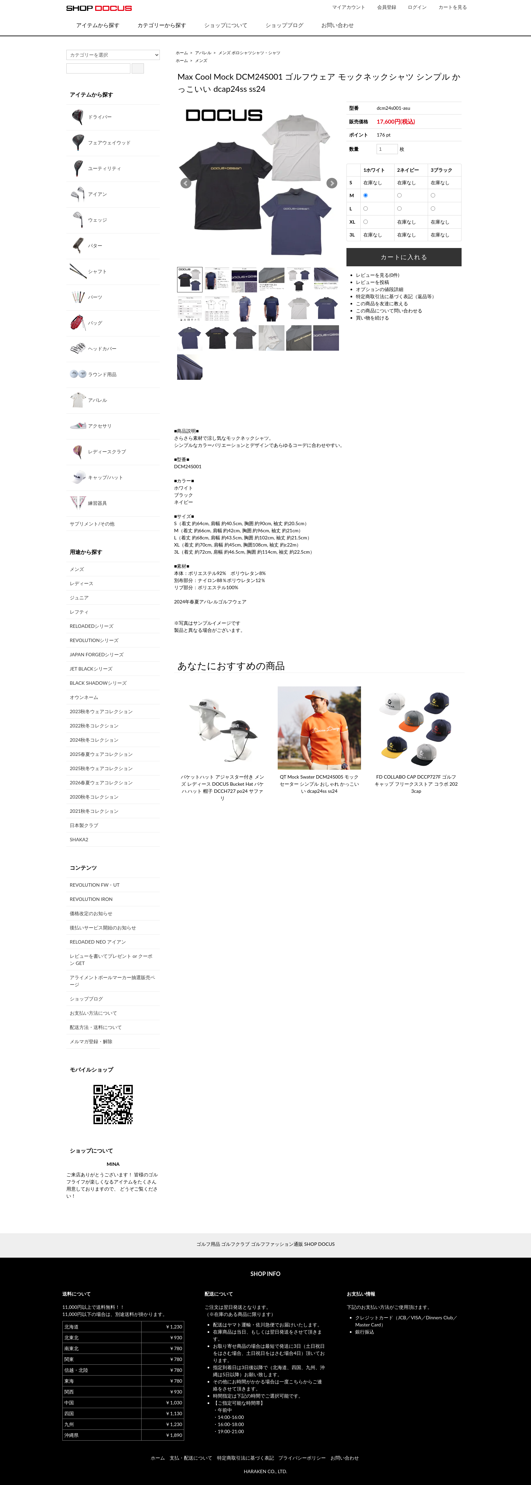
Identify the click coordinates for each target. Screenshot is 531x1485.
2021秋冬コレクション (94, 811)
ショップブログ (279, 25)
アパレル (203, 52)
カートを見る (449, 7)
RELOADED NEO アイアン (98, 942)
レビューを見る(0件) (377, 275)
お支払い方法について (93, 1013)
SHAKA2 (79, 839)
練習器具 (88, 502)
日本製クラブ (84, 825)
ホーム (182, 52)
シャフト (88, 271)
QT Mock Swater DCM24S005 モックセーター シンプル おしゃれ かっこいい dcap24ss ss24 (319, 784)
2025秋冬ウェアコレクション (101, 768)
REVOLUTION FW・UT (95, 885)
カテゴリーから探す (157, 25)
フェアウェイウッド (100, 142)
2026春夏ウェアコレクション (101, 782)
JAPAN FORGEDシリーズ (97, 654)
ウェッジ (88, 219)
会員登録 (383, 7)
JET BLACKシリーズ (91, 669)
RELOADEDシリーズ (91, 626)
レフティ (79, 612)
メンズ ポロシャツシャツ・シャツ (249, 52)
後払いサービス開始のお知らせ (103, 927)
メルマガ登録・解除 (91, 1041)
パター (86, 245)
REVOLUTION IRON (91, 899)
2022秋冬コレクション (94, 725)
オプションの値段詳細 (379, 289)
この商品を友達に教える (382, 303)
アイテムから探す (93, 25)
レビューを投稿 (372, 282)
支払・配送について (191, 1458)
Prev (185, 183)
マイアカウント (345, 7)
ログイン (414, 7)
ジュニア (79, 597)
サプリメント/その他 (92, 524)
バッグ (86, 322)
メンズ (201, 60)
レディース (81, 583)
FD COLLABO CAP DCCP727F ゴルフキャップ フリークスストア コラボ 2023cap (416, 784)
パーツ (86, 296)
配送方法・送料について (96, 1027)
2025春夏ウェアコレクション (101, 754)
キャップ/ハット (96, 477)
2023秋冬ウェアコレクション (101, 711)
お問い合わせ (333, 25)
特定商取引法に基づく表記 (245, 1458)
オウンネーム (84, 697)
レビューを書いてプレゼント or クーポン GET (111, 959)
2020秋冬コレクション (94, 797)
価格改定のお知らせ (91, 913)
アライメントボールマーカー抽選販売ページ (112, 980)
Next (331, 183)
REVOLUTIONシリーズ (94, 640)
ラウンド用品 (93, 374)
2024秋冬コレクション (94, 740)
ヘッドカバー (93, 348)
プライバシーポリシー (302, 1458)
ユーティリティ (95, 168)
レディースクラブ (98, 451)
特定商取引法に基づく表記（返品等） (396, 296)
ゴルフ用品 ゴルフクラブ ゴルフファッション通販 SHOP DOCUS (265, 1244)
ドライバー (91, 116)
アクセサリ (91, 425)
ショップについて (221, 25)
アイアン (88, 193)
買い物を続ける (372, 318)
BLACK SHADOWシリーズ (98, 683)
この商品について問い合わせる (389, 310)
